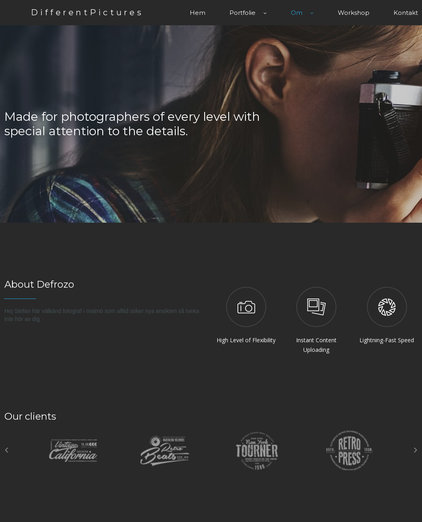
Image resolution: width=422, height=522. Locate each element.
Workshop (353, 12)
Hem (197, 12)
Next (417, 449)
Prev (5, 449)
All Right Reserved (396, 507)
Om (302, 12)
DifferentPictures (93, 12)
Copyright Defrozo (336, 507)
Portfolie (248, 12)
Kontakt (406, 12)
